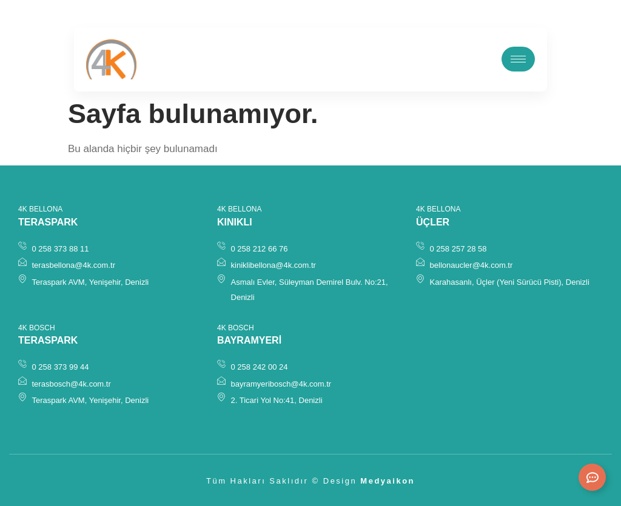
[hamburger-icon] (518, 59)
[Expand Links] (592, 477)
